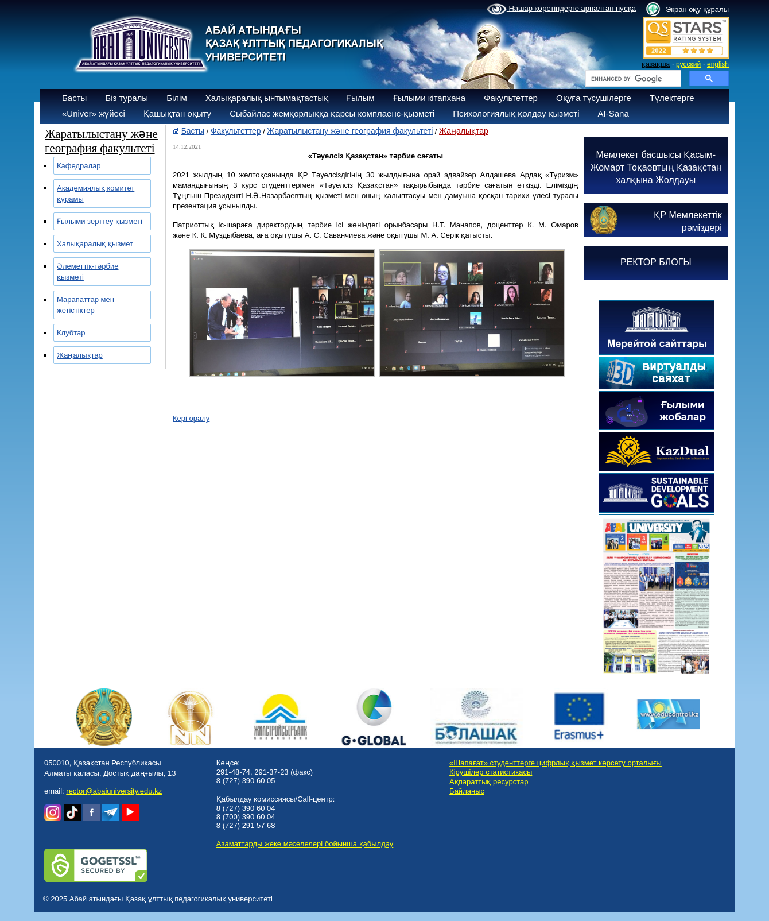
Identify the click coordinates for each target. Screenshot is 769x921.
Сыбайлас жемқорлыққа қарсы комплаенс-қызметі (332, 113)
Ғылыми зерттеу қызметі (99, 221)
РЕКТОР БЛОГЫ (656, 262)
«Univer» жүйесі (93, 113)
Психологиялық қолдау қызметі (516, 113)
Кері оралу (191, 418)
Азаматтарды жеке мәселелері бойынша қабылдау (304, 843)
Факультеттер (511, 98)
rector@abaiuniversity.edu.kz (114, 791)
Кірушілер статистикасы (490, 772)
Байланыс (466, 791)
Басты (74, 98)
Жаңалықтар (80, 355)
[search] (632, 78)
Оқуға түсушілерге (593, 98)
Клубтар (71, 332)
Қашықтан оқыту (177, 113)
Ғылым (361, 98)
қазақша (656, 64)
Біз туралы (126, 98)
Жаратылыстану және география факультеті (350, 131)
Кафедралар (79, 165)
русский (688, 64)
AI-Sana (613, 113)
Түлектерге (672, 98)
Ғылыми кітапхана (429, 98)
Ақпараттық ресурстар (488, 781)
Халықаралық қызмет (95, 243)
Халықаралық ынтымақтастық (266, 98)
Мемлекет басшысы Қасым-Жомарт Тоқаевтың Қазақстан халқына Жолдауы (656, 167)
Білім (176, 98)
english (718, 64)
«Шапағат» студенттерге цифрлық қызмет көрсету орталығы (555, 763)
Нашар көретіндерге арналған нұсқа (561, 9)
